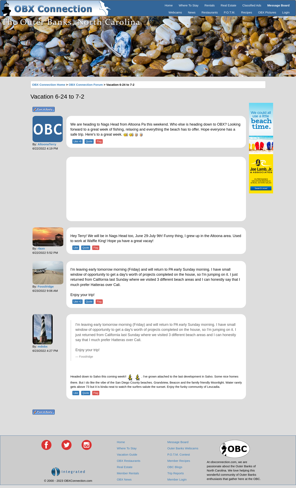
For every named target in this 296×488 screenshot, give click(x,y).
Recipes (246, 12)
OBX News (124, 479)
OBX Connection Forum (86, 84)
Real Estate (228, 5)
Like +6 (77, 141)
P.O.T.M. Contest (178, 454)
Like (76, 247)
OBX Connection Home (48, 84)
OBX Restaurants (128, 460)
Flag (99, 141)
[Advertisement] (156, 189)
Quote (89, 141)
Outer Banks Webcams (182, 448)
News (192, 12)
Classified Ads (251, 5)
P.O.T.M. (229, 12)
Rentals (210, 5)
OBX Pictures (267, 12)
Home (169, 5)
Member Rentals (128, 473)
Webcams (175, 12)
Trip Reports (175, 473)
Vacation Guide (127, 454)
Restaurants (210, 12)
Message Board (177, 442)
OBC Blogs (174, 467)
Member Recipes (178, 460)
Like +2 (77, 301)
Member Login (177, 479)
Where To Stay (188, 5)
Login (286, 12)
